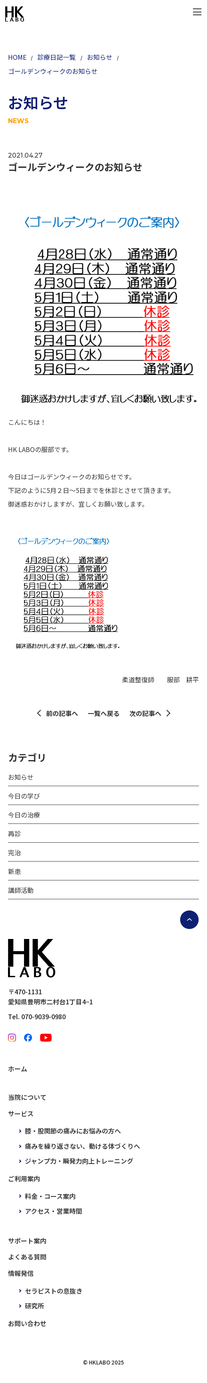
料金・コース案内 (50, 1196)
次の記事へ (145, 713)
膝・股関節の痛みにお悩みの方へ (73, 1131)
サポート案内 (27, 1240)
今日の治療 (24, 814)
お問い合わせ (27, 1323)
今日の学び (24, 796)
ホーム (17, 1068)
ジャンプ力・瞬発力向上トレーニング (79, 1161)
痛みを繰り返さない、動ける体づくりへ (82, 1146)
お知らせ (21, 777)
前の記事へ (62, 713)
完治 (14, 852)
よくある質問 (27, 1256)
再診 (14, 833)
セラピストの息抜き (53, 1291)
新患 (14, 871)
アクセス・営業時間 (53, 1211)
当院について (27, 1097)
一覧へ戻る (104, 713)
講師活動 (21, 890)
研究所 (34, 1305)
